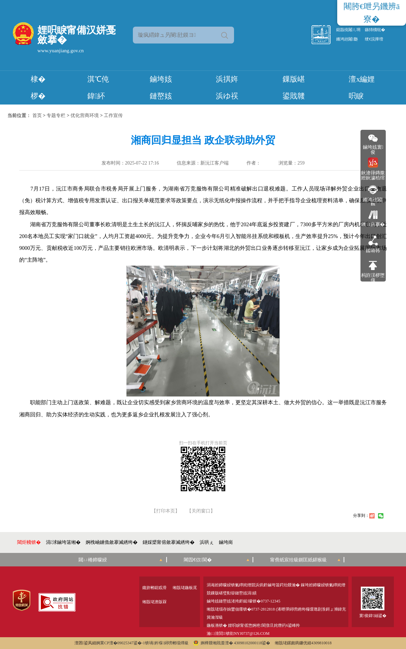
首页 (37, 115)
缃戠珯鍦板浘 (185, 587)
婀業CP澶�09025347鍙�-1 (120, 643)
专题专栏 (56, 115)
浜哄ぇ (207, 542)
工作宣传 (113, 115)
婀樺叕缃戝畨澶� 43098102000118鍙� (231, 643)
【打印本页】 (165, 511)
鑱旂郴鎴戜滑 (154, 587)
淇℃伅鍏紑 (98, 87)
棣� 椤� (38, 87)
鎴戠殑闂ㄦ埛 (348, 29)
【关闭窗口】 (201, 511)
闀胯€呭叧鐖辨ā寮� (372, 13)
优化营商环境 (84, 115)
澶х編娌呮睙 (362, 87)
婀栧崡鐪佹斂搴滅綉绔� (112, 542)
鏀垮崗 (226, 542)
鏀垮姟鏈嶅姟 (161, 87)
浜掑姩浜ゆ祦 (227, 87)
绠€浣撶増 (374, 39)
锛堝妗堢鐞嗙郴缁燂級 (166, 643)
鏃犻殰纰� (375, 29)
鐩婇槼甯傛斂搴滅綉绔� (169, 542)
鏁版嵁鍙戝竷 (294, 87)
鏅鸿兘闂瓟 (347, 39)
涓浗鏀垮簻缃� (63, 542)
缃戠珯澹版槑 (154, 601)
